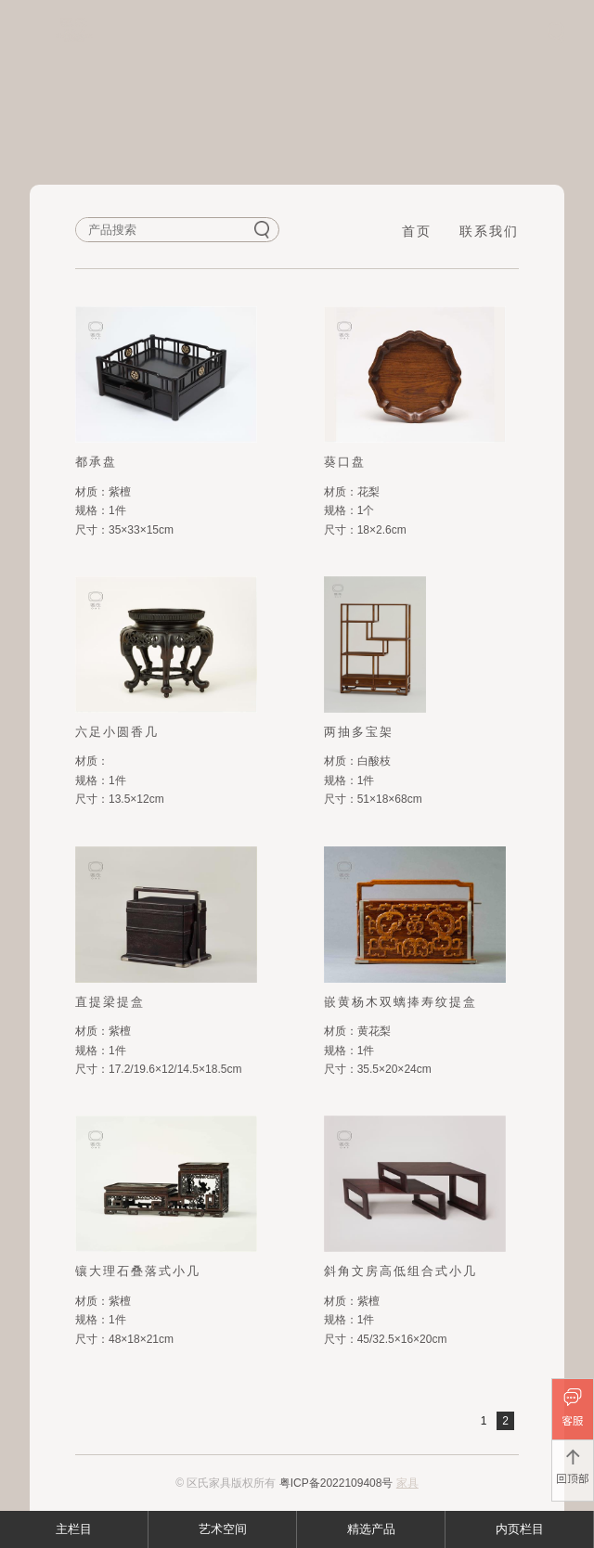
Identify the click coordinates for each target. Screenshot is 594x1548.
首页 (417, 231)
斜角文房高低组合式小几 (400, 1271)
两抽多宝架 (359, 732)
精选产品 (371, 1529)
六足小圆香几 (117, 732)
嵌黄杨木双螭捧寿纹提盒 (400, 1002)
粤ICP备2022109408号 (336, 1483)
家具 (407, 1483)
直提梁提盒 (110, 1002)
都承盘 (96, 462)
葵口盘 (345, 462)
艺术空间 (223, 1529)
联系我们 (489, 231)
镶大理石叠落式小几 (137, 1271)
